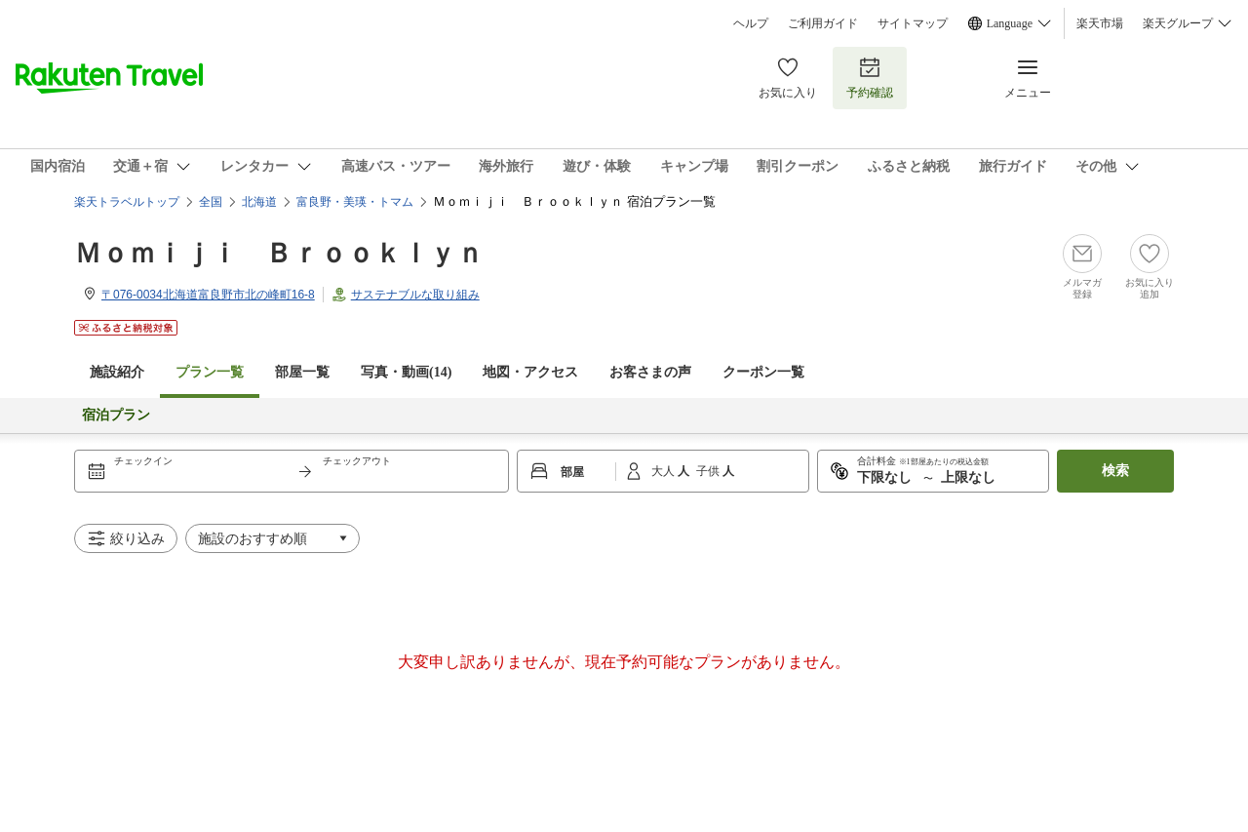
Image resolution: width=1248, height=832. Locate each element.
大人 (664, 471)
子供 (709, 471)
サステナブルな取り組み (415, 294)
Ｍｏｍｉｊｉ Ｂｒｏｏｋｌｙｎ (279, 253)
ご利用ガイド (823, 23)
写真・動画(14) (406, 372)
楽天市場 (1099, 23)
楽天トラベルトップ (126, 202)
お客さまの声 (650, 372)
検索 (1115, 470)
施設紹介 (117, 372)
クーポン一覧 (763, 372)
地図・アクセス (530, 372)
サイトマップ (913, 23)
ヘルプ (750, 23)
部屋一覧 (302, 372)
